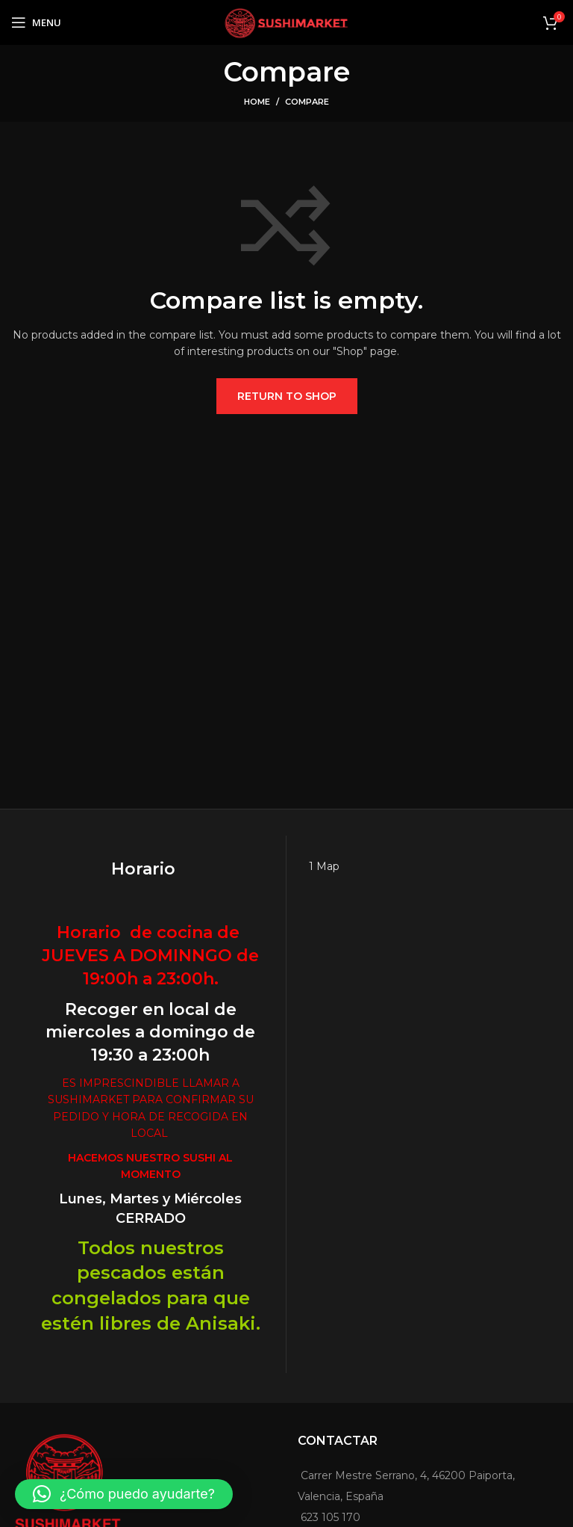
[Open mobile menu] (36, 22)
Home (257, 101)
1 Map (324, 866)
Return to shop (286, 396)
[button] (124, 1494)
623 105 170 (330, 1517)
